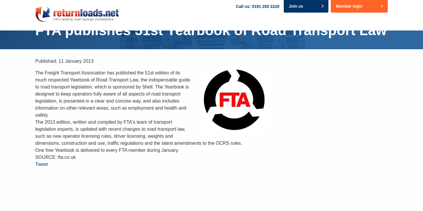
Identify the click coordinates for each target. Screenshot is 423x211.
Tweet (41, 164)
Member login (349, 6)
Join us (296, 6)
